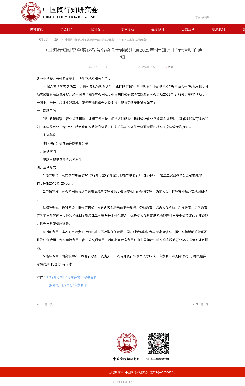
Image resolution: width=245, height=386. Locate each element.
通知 (56, 39)
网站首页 (43, 39)
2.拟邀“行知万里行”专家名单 (66, 285)
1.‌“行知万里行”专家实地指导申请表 (71, 277)
